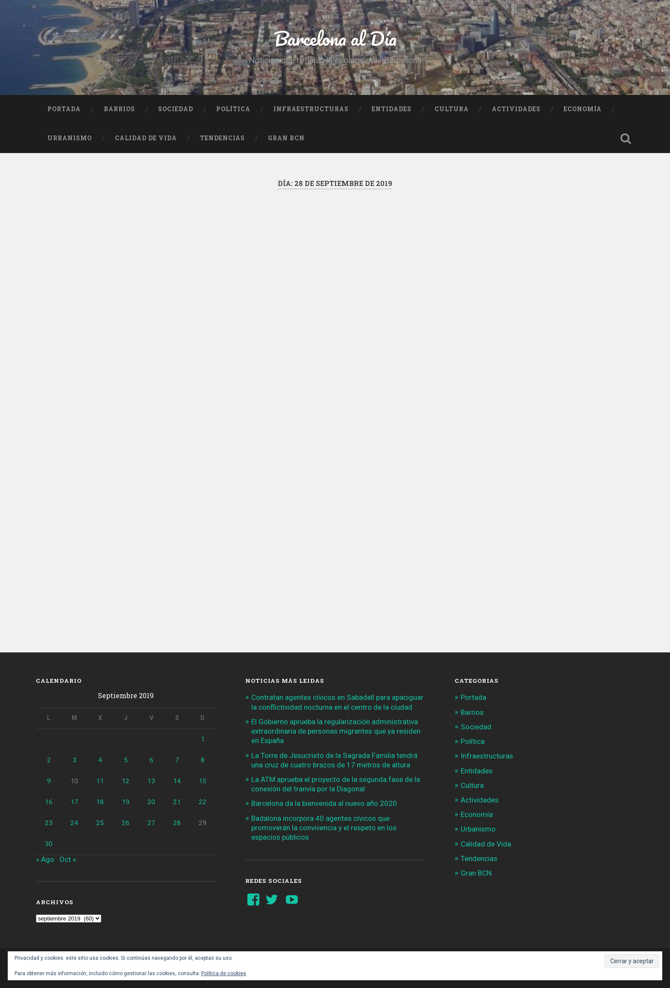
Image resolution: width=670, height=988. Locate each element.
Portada (64, 109)
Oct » (67, 859)
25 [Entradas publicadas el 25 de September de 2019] (100, 823)
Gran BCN (286, 138)
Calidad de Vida (146, 138)
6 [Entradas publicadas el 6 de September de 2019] (151, 760)
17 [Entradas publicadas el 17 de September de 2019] (74, 802)
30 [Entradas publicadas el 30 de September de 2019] (49, 844)
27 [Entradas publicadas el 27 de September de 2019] (151, 823)
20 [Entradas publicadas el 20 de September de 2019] (151, 802)
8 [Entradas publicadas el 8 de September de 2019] (203, 760)
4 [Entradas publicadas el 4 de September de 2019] (100, 760)
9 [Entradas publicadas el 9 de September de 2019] (49, 781)
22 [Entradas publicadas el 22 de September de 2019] (202, 802)
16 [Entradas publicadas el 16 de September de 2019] (49, 802)
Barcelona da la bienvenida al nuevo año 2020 (324, 803)
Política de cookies (223, 973)
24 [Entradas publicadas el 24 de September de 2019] (74, 823)
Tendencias (222, 138)
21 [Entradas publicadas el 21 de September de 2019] (177, 802)
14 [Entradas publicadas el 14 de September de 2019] (177, 781)
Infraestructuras (311, 109)
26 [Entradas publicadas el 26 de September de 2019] (125, 823)
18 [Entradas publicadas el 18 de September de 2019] (100, 802)
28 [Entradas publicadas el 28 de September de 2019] (177, 823)
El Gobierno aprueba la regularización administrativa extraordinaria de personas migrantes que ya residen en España (335, 731)
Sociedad (175, 109)
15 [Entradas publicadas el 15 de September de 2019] (202, 781)
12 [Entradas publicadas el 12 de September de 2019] (125, 781)
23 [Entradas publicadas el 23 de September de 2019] (49, 823)
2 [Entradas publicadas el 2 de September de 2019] (49, 760)
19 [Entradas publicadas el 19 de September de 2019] (125, 802)
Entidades (391, 109)
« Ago (45, 859)
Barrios (119, 109)
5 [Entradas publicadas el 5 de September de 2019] (126, 760)
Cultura (452, 109)
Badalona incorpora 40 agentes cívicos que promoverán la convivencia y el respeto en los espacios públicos (324, 827)
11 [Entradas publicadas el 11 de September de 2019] (100, 781)
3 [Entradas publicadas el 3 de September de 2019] (74, 760)
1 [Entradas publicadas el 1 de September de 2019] (203, 739)
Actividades (516, 109)
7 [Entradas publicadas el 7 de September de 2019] (177, 760)
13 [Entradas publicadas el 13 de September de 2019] (151, 781)
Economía (583, 109)
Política (233, 109)
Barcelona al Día (335, 38)
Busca (625, 138)
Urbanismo (69, 138)
